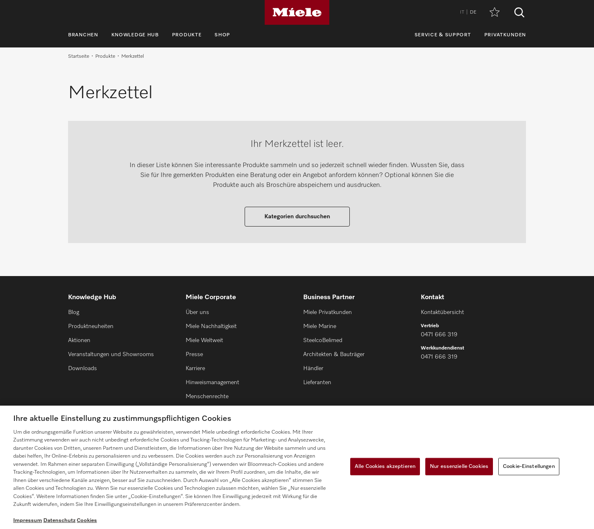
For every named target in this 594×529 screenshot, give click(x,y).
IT (462, 12)
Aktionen (79, 340)
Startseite (78, 56)
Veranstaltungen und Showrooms (111, 354)
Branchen (83, 35)
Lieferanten (317, 382)
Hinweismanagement (212, 382)
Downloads (82, 368)
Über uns (197, 312)
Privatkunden (505, 35)
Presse (194, 354)
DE (473, 12)
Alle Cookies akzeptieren (385, 466)
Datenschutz (59, 520)
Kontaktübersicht (442, 312)
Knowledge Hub (135, 35)
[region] (297, 467)
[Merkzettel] (495, 12)
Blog (73, 312)
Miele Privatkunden (327, 312)
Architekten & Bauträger (334, 354)
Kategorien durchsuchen (297, 217)
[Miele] (297, 12)
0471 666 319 (439, 335)
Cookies (87, 520)
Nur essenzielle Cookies (459, 466)
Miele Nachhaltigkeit (211, 326)
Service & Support (443, 35)
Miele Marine (319, 326)
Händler (313, 368)
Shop (222, 35)
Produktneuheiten (90, 326)
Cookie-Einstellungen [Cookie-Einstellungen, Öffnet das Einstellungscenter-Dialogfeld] (529, 466)
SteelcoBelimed (322, 340)
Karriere (195, 368)
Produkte (187, 35)
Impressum (27, 520)
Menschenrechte (207, 396)
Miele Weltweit (204, 340)
